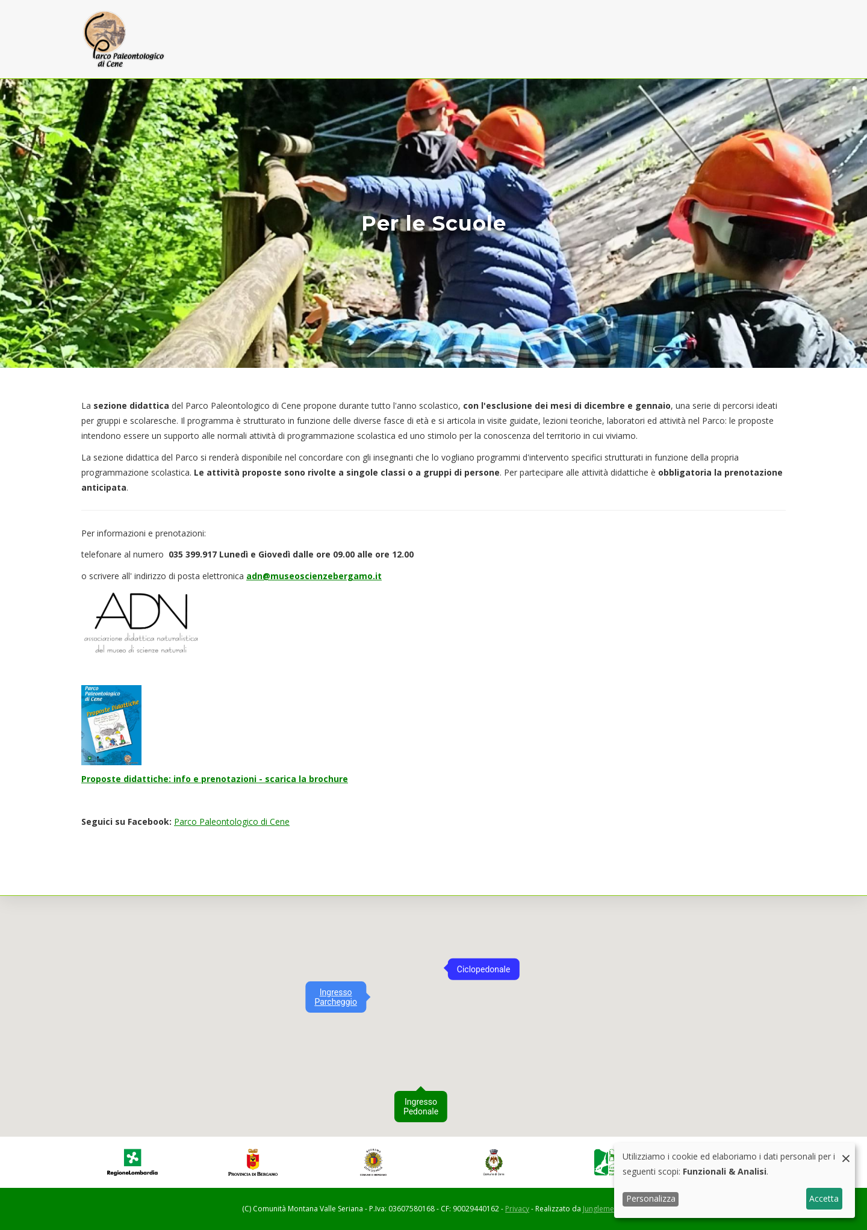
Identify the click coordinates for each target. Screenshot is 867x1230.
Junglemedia (604, 1209)
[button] (372, 980)
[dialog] (734, 1180)
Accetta (824, 1198)
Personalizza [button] (651, 1198)
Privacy (517, 1209)
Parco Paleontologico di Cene (232, 821)
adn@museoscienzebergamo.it (314, 576)
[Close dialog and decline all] (846, 1150)
